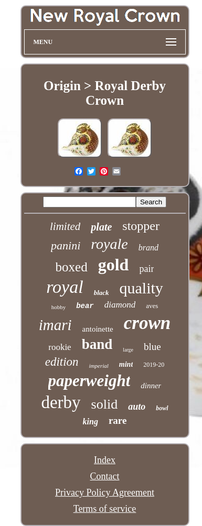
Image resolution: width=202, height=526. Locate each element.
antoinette (97, 329)
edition (62, 361)
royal (64, 287)
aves (152, 306)
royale (109, 244)
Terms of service (104, 508)
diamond (120, 305)
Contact (105, 476)
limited (65, 226)
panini (65, 245)
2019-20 (153, 364)
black (101, 293)
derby (60, 402)
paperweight (89, 380)
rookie (59, 347)
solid (104, 404)
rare (117, 420)
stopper (141, 226)
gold (113, 264)
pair (146, 269)
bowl (162, 408)
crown (147, 323)
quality (141, 288)
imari (55, 324)
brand (148, 247)
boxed (72, 267)
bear (85, 306)
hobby (58, 307)
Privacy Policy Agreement (104, 492)
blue (152, 346)
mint (126, 364)
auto (136, 406)
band (97, 344)
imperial (99, 366)
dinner (151, 385)
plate (101, 227)
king (90, 421)
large (128, 350)
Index (104, 460)
